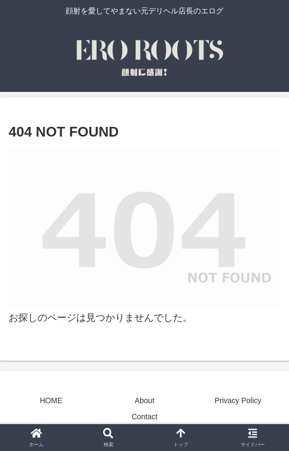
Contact (144, 416)
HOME (51, 400)
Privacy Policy (237, 400)
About (145, 400)
